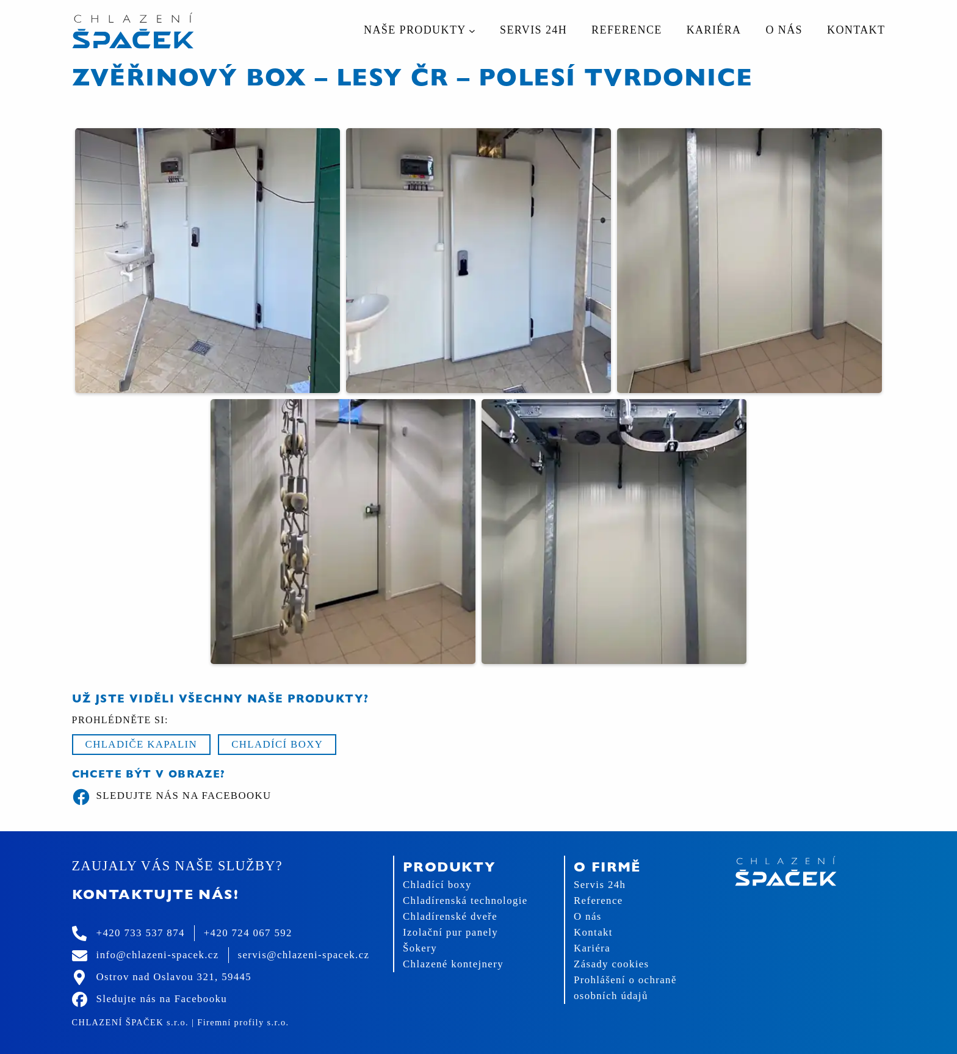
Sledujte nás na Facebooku (172, 797)
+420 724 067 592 (248, 933)
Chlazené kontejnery (453, 964)
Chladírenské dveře (450, 916)
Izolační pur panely (450, 932)
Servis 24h (600, 884)
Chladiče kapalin (141, 744)
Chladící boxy (277, 744)
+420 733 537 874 (140, 933)
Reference (598, 900)
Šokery (420, 948)
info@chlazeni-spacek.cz (157, 955)
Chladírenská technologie (465, 900)
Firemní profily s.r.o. (243, 1022)
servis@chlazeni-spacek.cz (304, 955)
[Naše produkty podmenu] (472, 30)
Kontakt (593, 932)
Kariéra (592, 948)
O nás (588, 916)
